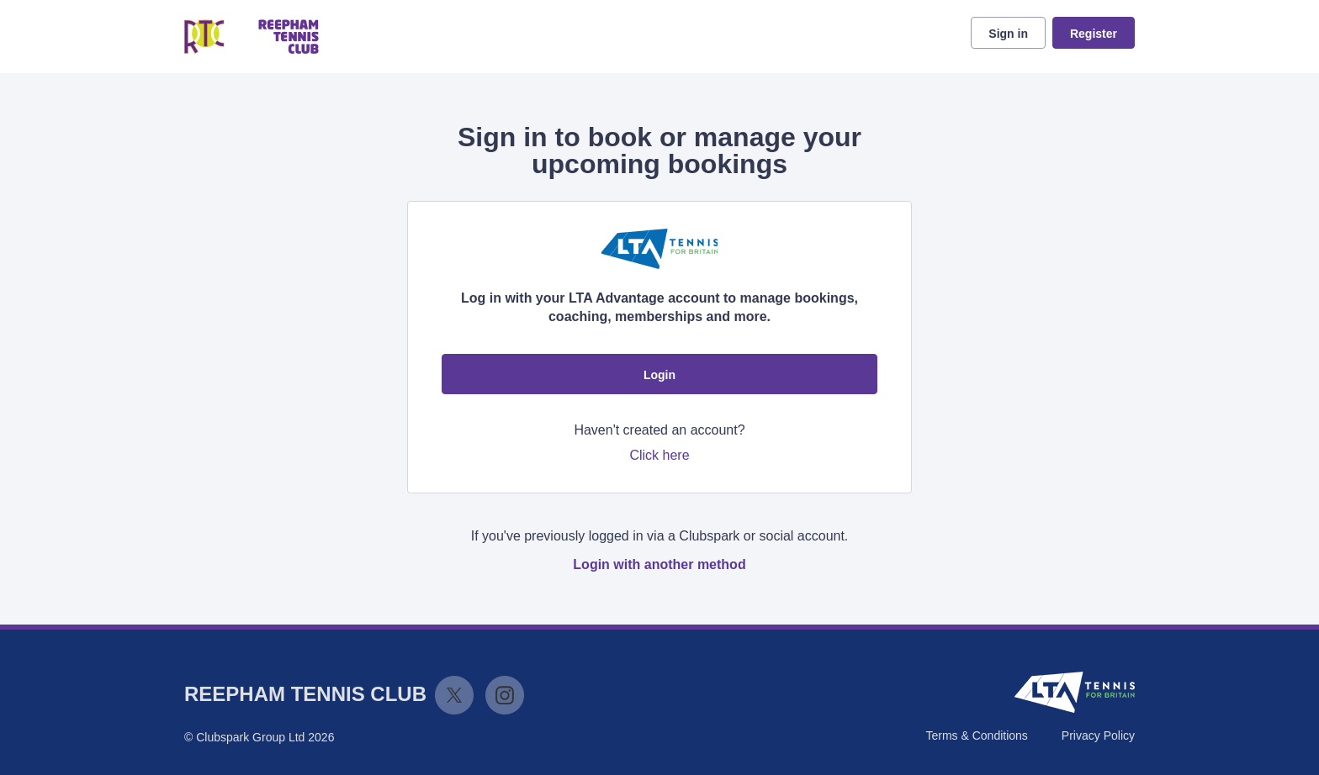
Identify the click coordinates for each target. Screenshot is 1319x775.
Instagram (504, 695)
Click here (659, 455)
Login (659, 375)
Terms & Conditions (976, 735)
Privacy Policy (1098, 735)
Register (1093, 33)
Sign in (1008, 33)
